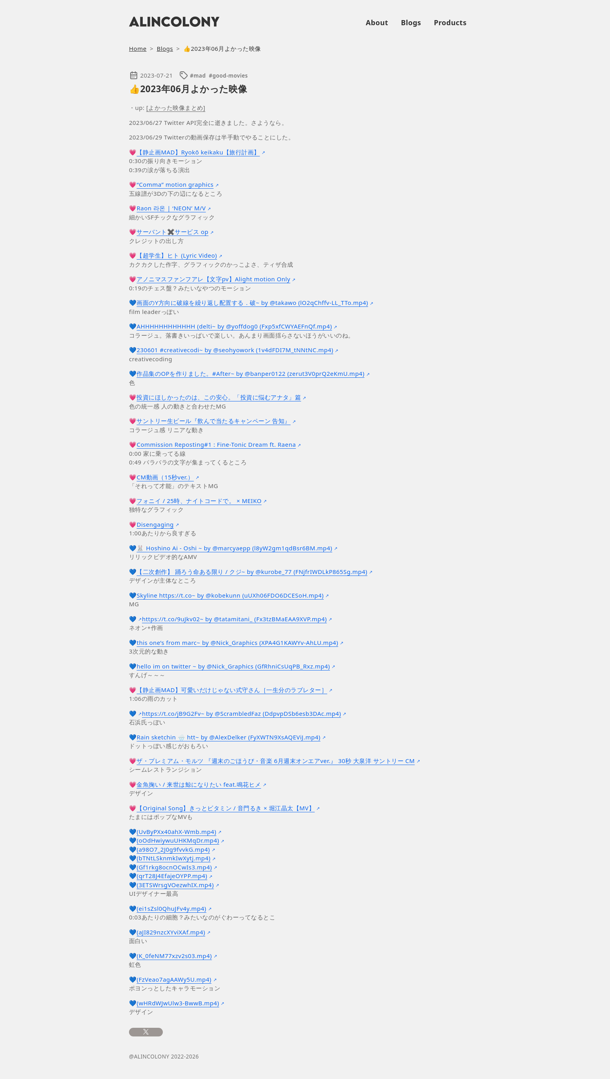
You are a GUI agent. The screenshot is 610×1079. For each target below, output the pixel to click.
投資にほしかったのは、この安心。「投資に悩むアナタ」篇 (218, 397)
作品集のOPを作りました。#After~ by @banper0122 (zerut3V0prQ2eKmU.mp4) (250, 373)
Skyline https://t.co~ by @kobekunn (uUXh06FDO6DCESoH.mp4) (230, 595)
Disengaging (154, 524)
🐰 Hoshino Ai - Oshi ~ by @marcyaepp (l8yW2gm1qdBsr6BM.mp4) (234, 548)
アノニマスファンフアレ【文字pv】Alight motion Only (213, 279)
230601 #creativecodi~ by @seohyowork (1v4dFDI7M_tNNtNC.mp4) (234, 350)
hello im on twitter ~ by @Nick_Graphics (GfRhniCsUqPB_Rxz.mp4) (233, 666)
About (377, 22)
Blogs (411, 22)
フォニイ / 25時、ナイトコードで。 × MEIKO (199, 501)
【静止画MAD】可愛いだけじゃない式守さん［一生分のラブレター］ (231, 690)
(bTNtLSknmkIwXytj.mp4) (173, 858)
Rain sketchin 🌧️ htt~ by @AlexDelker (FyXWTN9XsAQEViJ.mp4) (228, 737)
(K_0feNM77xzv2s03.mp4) (174, 956)
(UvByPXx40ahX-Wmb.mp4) (176, 832)
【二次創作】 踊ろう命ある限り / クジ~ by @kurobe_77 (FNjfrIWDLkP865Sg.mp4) (251, 572)
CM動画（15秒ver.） (165, 477)
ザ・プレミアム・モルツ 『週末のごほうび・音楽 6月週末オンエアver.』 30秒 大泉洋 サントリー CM (275, 761)
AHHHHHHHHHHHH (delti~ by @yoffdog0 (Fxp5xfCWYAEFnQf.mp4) (234, 326)
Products (450, 22)
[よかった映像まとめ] (175, 107)
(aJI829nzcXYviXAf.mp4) (170, 932)
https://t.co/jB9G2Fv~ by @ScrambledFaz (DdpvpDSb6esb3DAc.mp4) (241, 713)
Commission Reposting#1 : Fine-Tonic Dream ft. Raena (216, 444)
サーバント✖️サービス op (172, 232)
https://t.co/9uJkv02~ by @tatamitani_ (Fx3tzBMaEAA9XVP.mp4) (234, 619)
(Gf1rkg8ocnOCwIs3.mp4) (174, 867)
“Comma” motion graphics (175, 184)
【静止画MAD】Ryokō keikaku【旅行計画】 (198, 152)
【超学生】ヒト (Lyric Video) (176, 255)
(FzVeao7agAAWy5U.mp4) (173, 979)
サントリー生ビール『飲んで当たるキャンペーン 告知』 (213, 421)
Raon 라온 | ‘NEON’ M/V (171, 208)
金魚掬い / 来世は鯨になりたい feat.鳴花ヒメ (198, 784)
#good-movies (228, 75)
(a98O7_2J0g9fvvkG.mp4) (173, 849)
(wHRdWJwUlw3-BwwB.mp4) (177, 1003)
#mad (198, 75)
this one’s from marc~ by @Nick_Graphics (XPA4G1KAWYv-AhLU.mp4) (237, 642)
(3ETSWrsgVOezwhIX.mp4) (175, 885)
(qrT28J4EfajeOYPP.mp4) (171, 876)
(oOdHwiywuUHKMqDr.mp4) (177, 840)
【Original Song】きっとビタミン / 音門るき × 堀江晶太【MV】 (225, 808)
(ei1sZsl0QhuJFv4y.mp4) (171, 908)
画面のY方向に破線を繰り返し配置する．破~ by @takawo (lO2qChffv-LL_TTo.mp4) (252, 302)
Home (138, 48)
